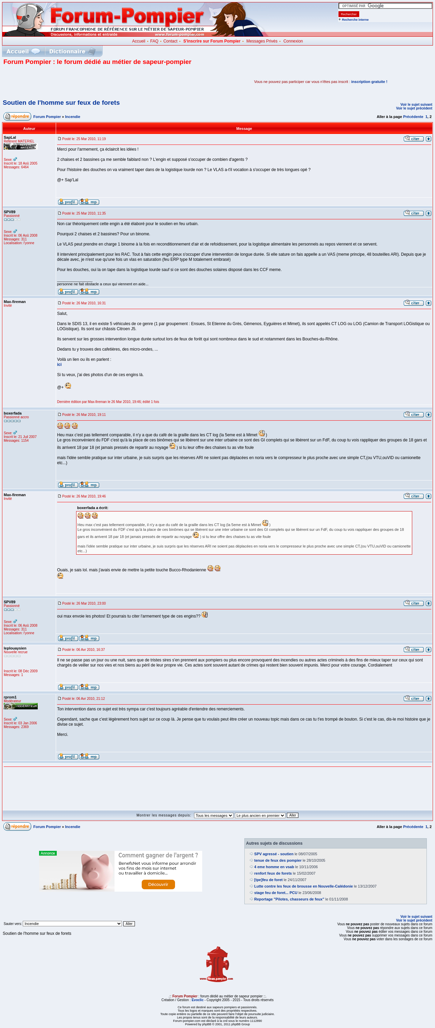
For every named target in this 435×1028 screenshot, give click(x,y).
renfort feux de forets (273, 873)
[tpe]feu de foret (268, 880)
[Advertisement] (82, 81)
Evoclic (198, 1000)
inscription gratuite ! (369, 82)
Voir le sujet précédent (414, 108)
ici (59, 364)
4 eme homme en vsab (274, 867)
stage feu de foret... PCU (275, 893)
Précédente (413, 117)
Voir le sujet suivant (416, 104)
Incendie (73, 117)
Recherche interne (355, 19)
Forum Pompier (47, 117)
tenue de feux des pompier (277, 860)
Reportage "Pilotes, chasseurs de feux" (289, 899)
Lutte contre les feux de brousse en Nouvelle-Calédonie (303, 886)
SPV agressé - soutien (274, 854)
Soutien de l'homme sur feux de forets (61, 102)
